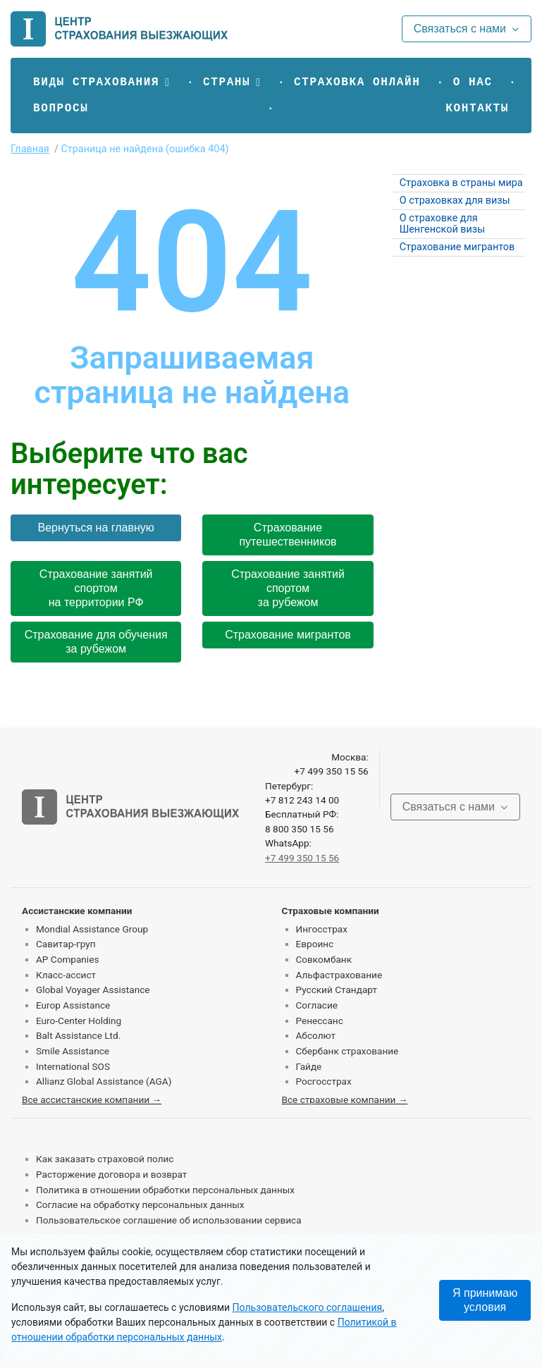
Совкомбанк (324, 959)
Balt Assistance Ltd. (78, 1035)
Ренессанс (319, 1020)
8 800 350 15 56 (299, 828)
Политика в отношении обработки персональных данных (165, 1189)
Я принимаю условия (484, 1300)
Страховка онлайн (357, 82)
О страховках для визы (455, 201)
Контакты (477, 108)
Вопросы (60, 108)
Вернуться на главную (96, 528)
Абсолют (316, 1035)
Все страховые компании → (345, 1099)
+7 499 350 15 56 (331, 771)
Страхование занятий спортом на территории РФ (96, 588)
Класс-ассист (66, 974)
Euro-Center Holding (78, 1020)
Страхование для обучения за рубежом (96, 642)
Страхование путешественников (287, 535)
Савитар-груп (66, 943)
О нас (473, 82)
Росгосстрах (324, 1081)
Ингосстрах (321, 929)
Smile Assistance (72, 1050)
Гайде (309, 1066)
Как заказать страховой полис (104, 1158)
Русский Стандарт (336, 989)
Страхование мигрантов (288, 635)
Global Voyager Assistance (92, 989)
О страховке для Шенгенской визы (443, 223)
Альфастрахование (339, 974)
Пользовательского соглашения (308, 1307)
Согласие (317, 1005)
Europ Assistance (73, 1005)
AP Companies (67, 959)
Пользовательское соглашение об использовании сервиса (169, 1220)
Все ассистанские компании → (91, 1099)
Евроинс (315, 943)
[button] (101, 82)
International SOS (73, 1066)
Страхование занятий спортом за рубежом (288, 588)
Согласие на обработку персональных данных (140, 1204)
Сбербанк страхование (347, 1050)
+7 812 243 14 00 (302, 800)
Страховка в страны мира (461, 183)
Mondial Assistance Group (92, 929)
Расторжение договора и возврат (111, 1174)
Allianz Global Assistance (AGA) (103, 1081)
